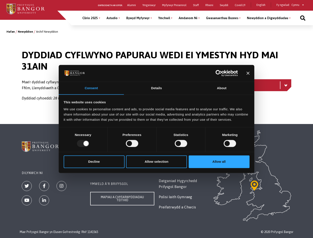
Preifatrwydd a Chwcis (177, 207)
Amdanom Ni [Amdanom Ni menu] (188, 18)
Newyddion (25, 31)
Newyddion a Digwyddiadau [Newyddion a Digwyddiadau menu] (267, 18)
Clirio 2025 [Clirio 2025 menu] (90, 18)
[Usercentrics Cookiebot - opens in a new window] (219, 73)
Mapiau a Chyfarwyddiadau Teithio (122, 198)
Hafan (11, 31)
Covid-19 (240, 5)
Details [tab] (156, 88)
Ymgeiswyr (149, 5)
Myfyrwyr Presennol (174, 5)
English (260, 4)
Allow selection (156, 162)
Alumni (131, 5)
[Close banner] (248, 73)
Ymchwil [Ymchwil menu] (164, 18)
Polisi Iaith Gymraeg (175, 197)
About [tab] (221, 88)
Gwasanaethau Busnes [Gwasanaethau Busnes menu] (222, 18)
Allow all (219, 162)
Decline (94, 162)
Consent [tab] (91, 88)
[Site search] (302, 18)
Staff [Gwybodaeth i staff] (196, 5)
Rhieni (209, 5)
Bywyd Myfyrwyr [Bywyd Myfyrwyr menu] (138, 18)
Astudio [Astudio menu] (112, 18)
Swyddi (224, 5)
